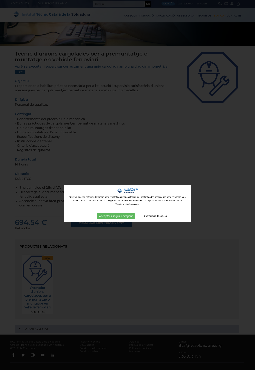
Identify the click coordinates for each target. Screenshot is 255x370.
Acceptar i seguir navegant (116, 216)
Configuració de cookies (155, 216)
